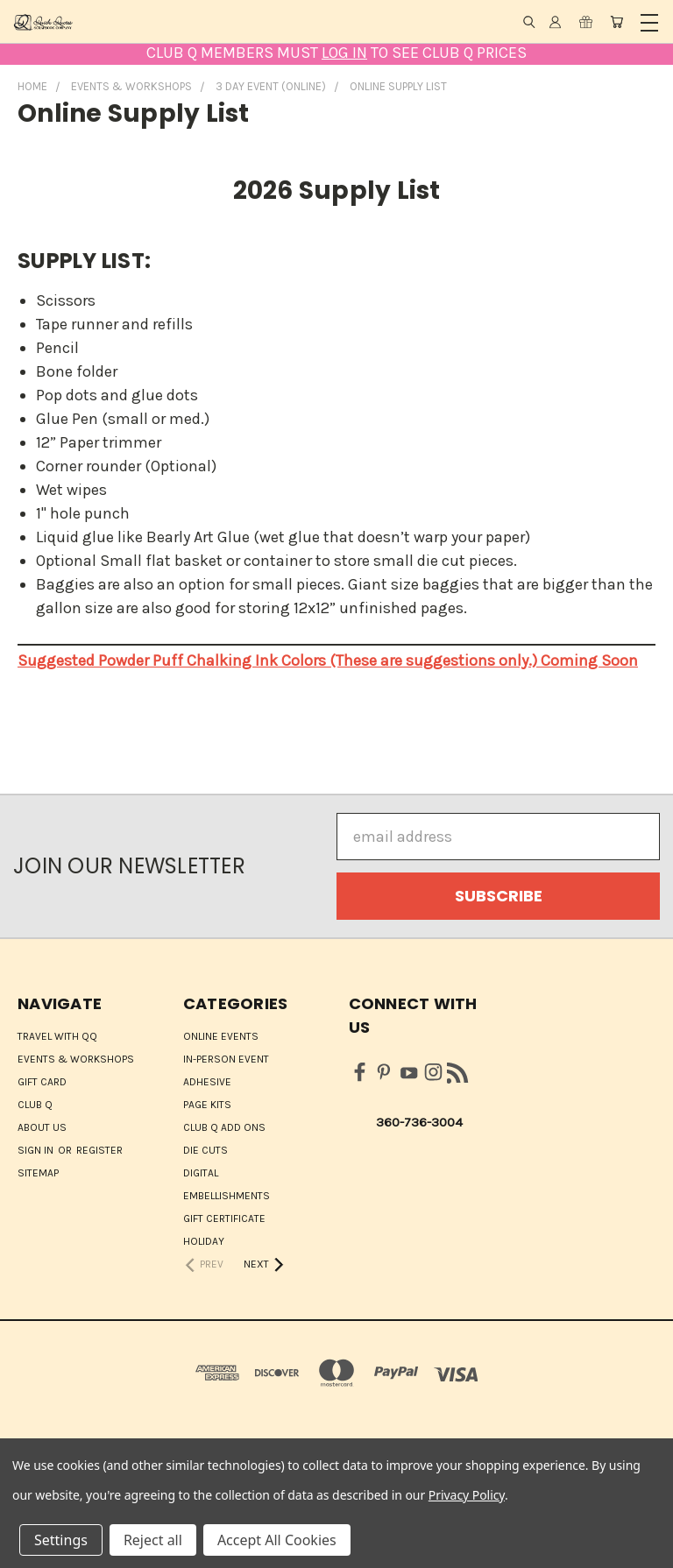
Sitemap (38, 1173)
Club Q (35, 1104)
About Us (42, 1127)
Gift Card (42, 1082)
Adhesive (207, 1082)
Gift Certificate (224, 1218)
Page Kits (207, 1104)
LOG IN (344, 52)
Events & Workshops (76, 1059)
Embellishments (226, 1196)
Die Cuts (205, 1150)
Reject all (153, 1540)
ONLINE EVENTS (221, 1036)
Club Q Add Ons (224, 1127)
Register (99, 1150)
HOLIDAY (203, 1241)
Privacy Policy (467, 1495)
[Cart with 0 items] (616, 22)
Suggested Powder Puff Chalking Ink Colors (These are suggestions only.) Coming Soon (328, 660)
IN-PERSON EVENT (226, 1059)
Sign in (37, 1150)
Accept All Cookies (276, 1540)
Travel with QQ (57, 1036)
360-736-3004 (419, 1122)
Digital (200, 1173)
